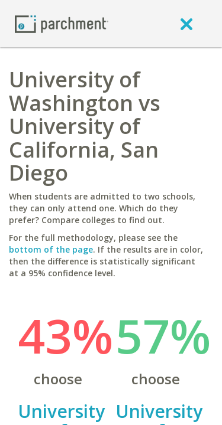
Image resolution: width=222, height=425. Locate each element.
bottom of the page (51, 249)
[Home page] (61, 23)
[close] (186, 24)
